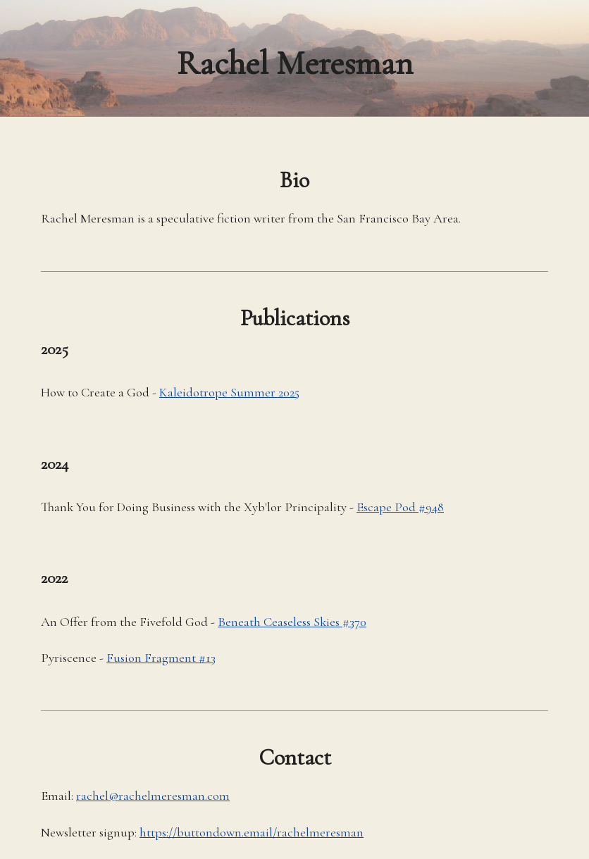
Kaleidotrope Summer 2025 (229, 392)
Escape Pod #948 (400, 507)
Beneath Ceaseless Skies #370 (292, 621)
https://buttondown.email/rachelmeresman (252, 832)
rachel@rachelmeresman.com (153, 795)
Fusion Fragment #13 (161, 657)
